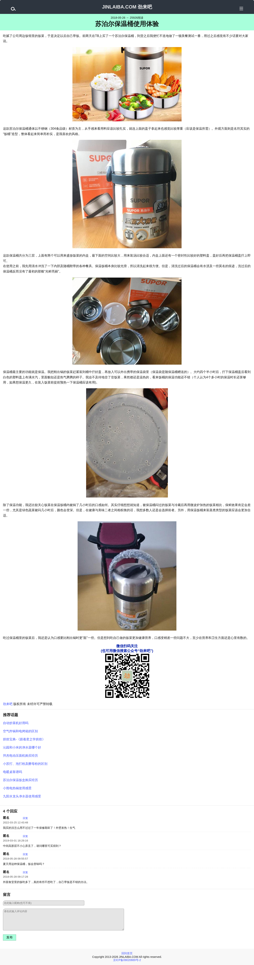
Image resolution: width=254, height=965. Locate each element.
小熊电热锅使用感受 (17, 788)
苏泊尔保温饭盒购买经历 (20, 780)
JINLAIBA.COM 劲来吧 (127, 7)
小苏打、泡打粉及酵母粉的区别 (25, 763)
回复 (25, 818)
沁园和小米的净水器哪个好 (22, 747)
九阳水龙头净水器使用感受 (22, 796)
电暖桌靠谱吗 (12, 772)
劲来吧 (8, 704)
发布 (9, 937)
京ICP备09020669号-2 (127, 960)
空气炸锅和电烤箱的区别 (20, 731)
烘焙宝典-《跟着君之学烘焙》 (24, 739)
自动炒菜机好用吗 (15, 723)
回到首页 (127, 953)
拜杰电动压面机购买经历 (20, 755)
